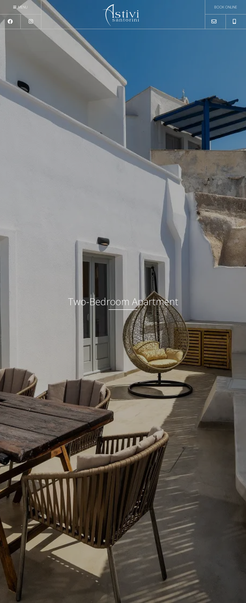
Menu (20, 7)
